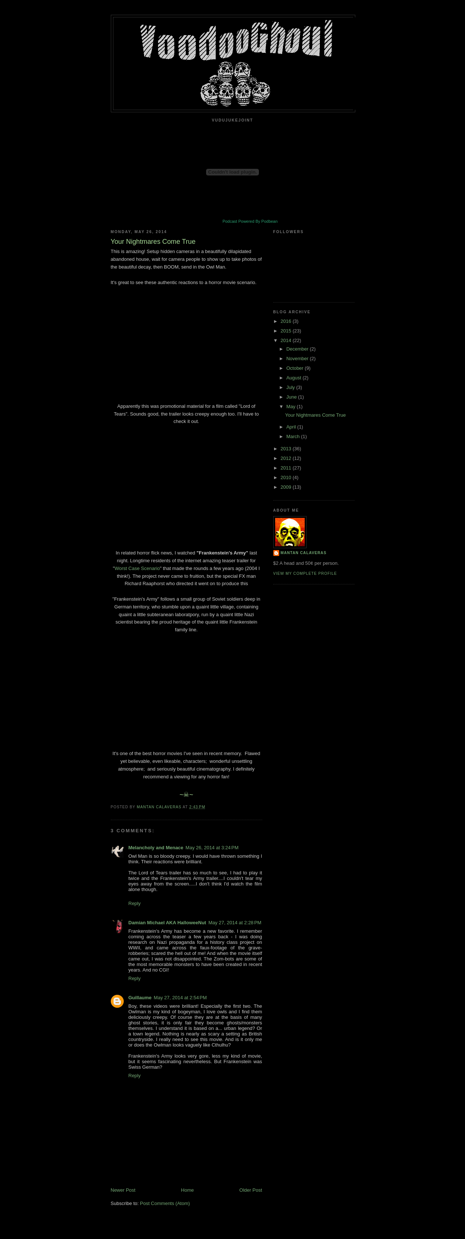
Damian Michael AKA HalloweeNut (167, 922)
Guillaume (140, 997)
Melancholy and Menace (156, 847)
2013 (287, 448)
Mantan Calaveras (303, 553)
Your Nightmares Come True (315, 415)
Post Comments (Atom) (165, 1203)
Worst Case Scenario (137, 568)
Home (187, 1190)
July (291, 387)
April (291, 427)
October (295, 368)
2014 (287, 340)
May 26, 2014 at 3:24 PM (211, 847)
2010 (287, 477)
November (298, 358)
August (294, 377)
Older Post (250, 1190)
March (293, 436)
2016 (287, 321)
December (298, 349)
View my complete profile (305, 573)
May (291, 406)
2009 (287, 487)
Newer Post (123, 1190)
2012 (287, 458)
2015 (287, 331)
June (292, 397)
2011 (287, 468)
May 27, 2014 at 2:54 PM (180, 997)
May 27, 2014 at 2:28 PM (234, 922)
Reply (135, 903)
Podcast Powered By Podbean (249, 221)
